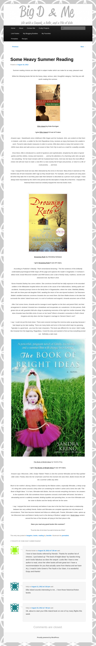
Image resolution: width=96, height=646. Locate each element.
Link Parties (15, 33)
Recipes (25, 39)
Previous (14, 47)
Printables (14, 39)
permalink (65, 535)
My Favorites (46, 33)
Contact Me (31, 28)
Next (83, 47)
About (21, 28)
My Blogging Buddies (30, 33)
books (35, 535)
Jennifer (49, 535)
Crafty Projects (44, 28)
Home (13, 28)
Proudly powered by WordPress (48, 637)
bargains (29, 535)
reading (41, 535)
